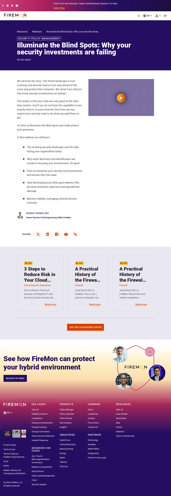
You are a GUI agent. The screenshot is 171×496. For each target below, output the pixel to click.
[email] (66, 234)
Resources (22, 31)
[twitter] (38, 234)
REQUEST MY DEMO (15, 378)
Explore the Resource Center (85, 327)
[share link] (75, 234)
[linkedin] (47, 234)
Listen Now (59, 8)
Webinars (37, 31)
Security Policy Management (39, 38)
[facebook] (57, 234)
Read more (50, 304)
